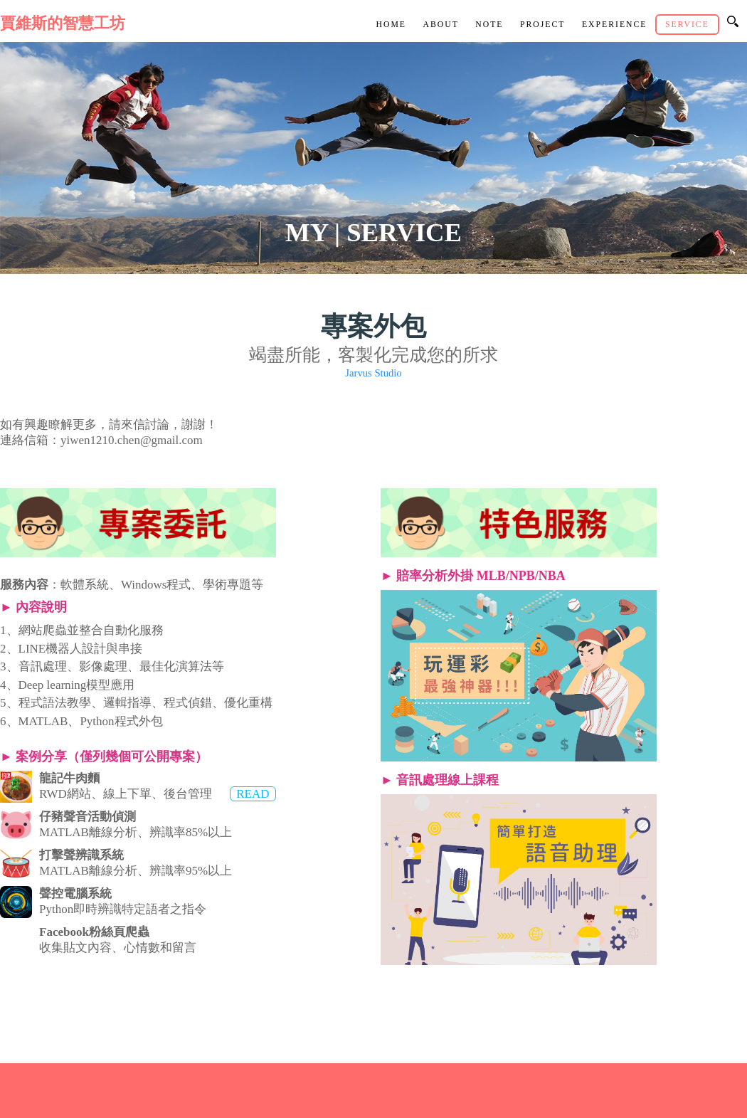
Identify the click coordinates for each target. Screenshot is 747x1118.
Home (391, 24)
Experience (614, 24)
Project (543, 24)
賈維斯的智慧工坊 (62, 23)
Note (489, 24)
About (440, 24)
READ (252, 794)
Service (687, 24)
